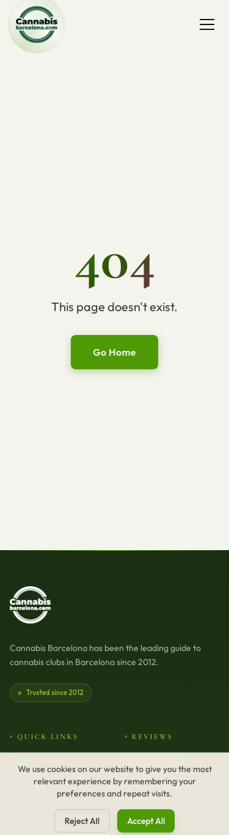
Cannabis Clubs (154, 761)
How (18, 761)
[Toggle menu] (207, 24)
